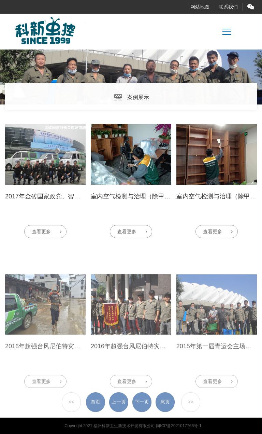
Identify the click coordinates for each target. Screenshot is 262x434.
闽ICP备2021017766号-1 (178, 425)
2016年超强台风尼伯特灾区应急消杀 (55, 379)
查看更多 (41, 237)
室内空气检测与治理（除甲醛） (134, 201)
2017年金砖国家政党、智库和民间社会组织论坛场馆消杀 (82, 201)
